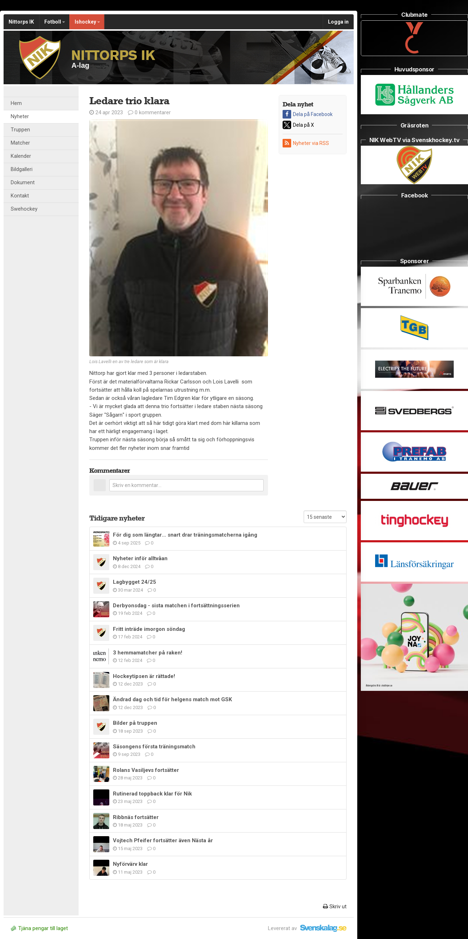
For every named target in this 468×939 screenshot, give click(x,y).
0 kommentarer (149, 112)
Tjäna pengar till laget (39, 928)
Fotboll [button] (54, 22)
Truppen (20, 130)
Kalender (21, 156)
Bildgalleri (22, 169)
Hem (16, 103)
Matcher (20, 143)
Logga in (338, 22)
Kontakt (20, 196)
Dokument (23, 183)
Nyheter (20, 117)
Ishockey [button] (87, 22)
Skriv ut (335, 906)
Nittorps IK (21, 22)
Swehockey (24, 209)
